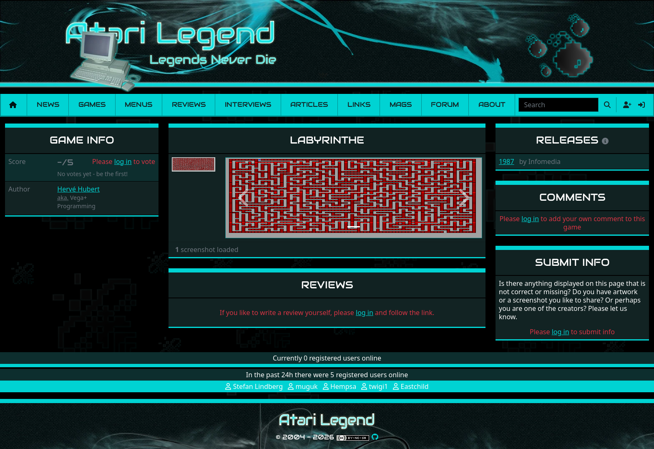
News (48, 104)
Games (92, 104)
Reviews (189, 104)
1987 (506, 161)
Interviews (248, 104)
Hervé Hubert (78, 189)
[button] (244, 197)
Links (358, 104)
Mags (401, 104)
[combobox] (558, 105)
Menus (138, 104)
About (492, 104)
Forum (445, 104)
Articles (309, 104)
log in (123, 161)
